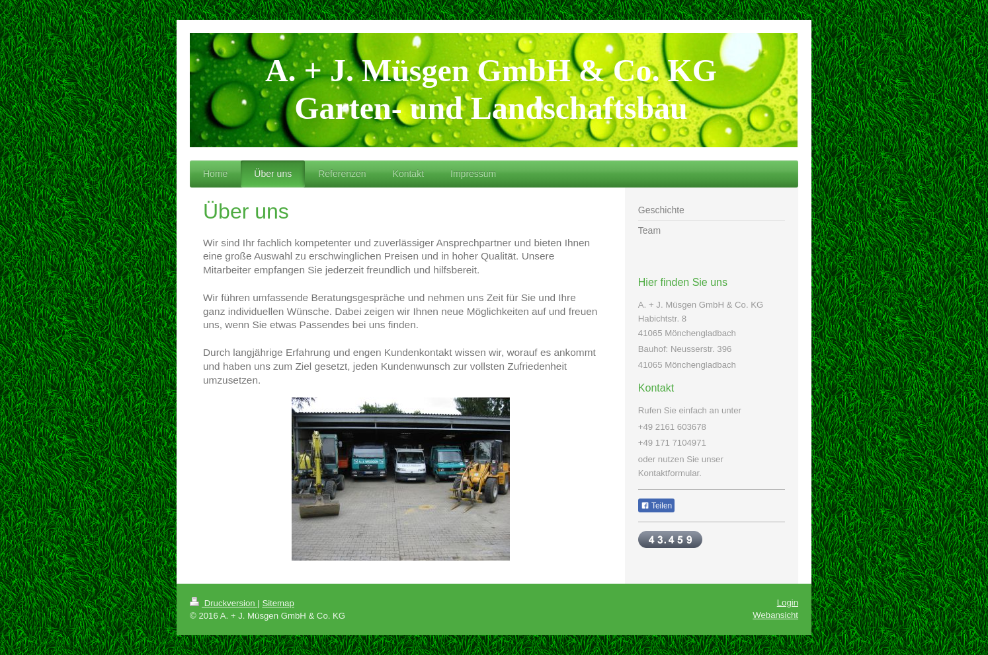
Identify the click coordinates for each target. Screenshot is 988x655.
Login (787, 602)
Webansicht (775, 615)
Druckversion (223, 603)
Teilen (656, 505)
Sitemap (278, 603)
